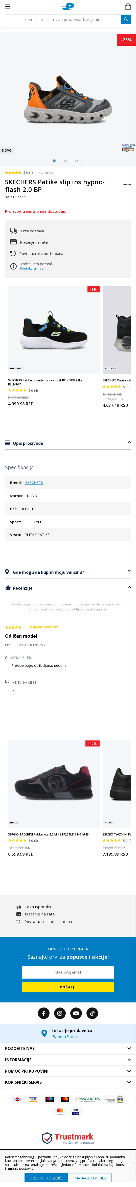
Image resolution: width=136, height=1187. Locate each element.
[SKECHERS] (127, 186)
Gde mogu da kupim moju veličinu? (48, 572)
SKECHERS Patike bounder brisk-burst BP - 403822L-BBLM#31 (45, 382)
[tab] (68, 443)
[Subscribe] (68, 987)
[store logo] (67, 6)
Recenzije (22, 588)
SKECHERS (34, 482)
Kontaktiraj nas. (32, 268)
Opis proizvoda (27, 443)
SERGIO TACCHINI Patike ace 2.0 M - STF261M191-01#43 (48, 834)
